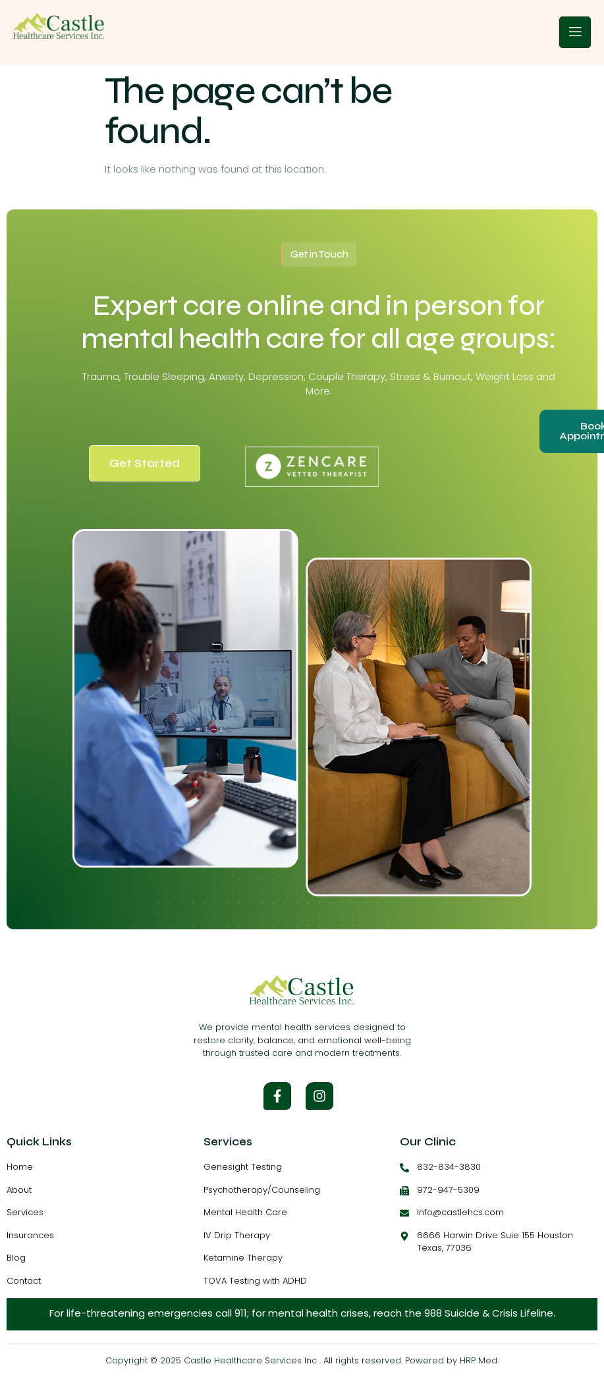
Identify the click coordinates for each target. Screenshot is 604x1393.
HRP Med (478, 1360)
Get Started (144, 463)
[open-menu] (575, 32)
